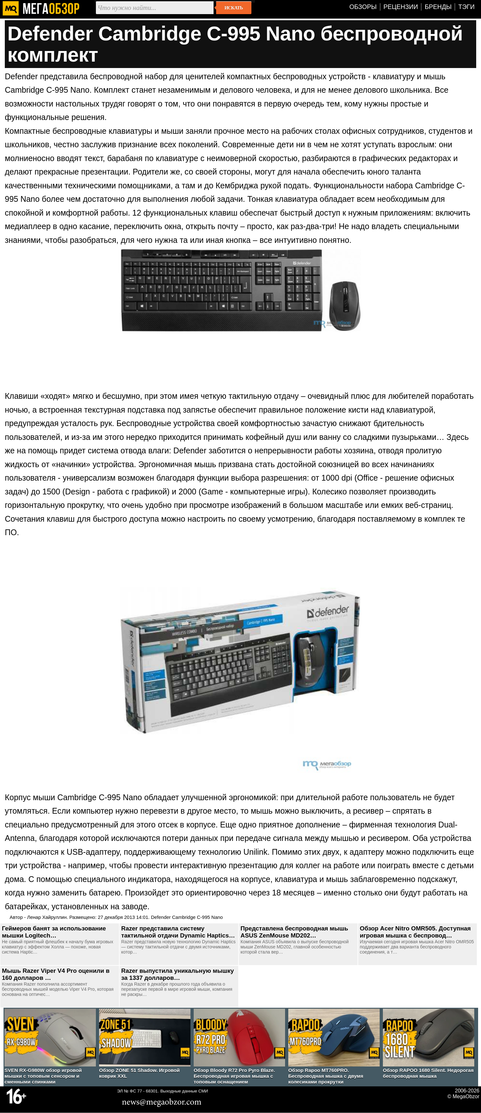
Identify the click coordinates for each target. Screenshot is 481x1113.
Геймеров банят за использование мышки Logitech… (54, 932)
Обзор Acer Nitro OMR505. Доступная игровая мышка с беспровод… (415, 932)
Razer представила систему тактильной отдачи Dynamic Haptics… (178, 932)
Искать (233, 7)
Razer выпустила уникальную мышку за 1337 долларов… (177, 974)
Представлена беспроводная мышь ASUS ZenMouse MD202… (294, 932)
